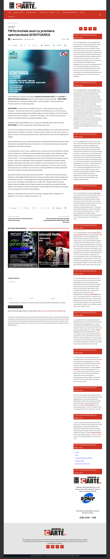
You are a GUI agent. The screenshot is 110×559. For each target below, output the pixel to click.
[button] (100, 15)
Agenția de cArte (17, 39)
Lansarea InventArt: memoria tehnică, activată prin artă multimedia (23, 264)
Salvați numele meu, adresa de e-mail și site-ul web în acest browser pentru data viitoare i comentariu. (38, 302)
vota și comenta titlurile (91, 294)
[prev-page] (9, 271)
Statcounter (3, 558)
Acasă (9, 23)
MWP (78, 555)
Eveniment (14, 23)
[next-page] (12, 271)
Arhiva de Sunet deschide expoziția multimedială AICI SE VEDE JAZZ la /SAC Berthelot (56, 220)
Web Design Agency (70, 555)
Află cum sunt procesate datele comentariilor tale (51, 311)
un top (94, 42)
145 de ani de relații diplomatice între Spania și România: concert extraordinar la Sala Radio (54, 264)
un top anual (96, 193)
